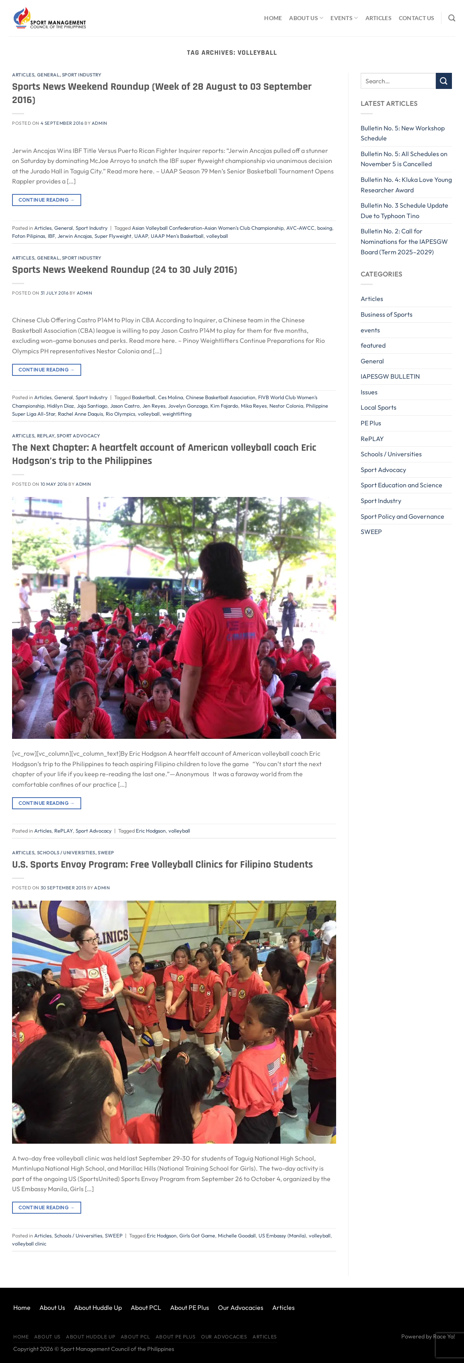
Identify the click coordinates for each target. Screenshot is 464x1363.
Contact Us (417, 17)
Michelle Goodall (237, 1235)
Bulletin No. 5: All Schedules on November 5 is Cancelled (404, 159)
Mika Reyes (254, 405)
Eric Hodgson (151, 830)
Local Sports (378, 407)
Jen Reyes (153, 405)
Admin (99, 123)
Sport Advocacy (78, 436)
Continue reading (46, 200)
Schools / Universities (66, 853)
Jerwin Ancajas (74, 236)
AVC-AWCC (300, 228)
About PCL (146, 1307)
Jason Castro (125, 405)
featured (373, 345)
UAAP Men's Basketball (177, 236)
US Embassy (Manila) (282, 1235)
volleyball (217, 236)
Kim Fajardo (224, 405)
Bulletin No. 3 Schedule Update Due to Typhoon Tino (404, 210)
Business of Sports (387, 314)
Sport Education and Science (401, 485)
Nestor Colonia (286, 405)
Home (273, 17)
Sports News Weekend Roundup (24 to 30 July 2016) (124, 269)
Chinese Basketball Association (220, 397)
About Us (306, 18)
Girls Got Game (197, 1235)
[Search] (451, 18)
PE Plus (371, 423)
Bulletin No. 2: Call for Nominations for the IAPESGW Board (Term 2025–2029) (404, 241)
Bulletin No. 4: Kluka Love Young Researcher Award (406, 184)
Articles (378, 17)
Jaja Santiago (92, 405)
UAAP (141, 236)
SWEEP (106, 853)
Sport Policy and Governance (402, 516)
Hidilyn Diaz (60, 405)
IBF (51, 236)
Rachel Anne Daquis (80, 413)
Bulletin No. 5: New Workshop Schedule (403, 133)
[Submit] (444, 81)
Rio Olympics (120, 413)
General (48, 75)
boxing (324, 228)
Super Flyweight (112, 236)
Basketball (143, 397)
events (370, 330)
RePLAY (45, 436)
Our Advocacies (240, 1307)
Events (344, 18)
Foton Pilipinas (28, 236)
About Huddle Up (98, 1307)
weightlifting (176, 413)
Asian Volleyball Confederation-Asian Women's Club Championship (207, 228)
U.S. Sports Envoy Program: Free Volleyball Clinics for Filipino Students (162, 864)
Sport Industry (81, 75)
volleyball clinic (29, 1243)
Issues (369, 392)
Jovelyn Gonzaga (187, 405)
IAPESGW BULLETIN (390, 376)
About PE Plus (189, 1307)
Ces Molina (170, 397)
